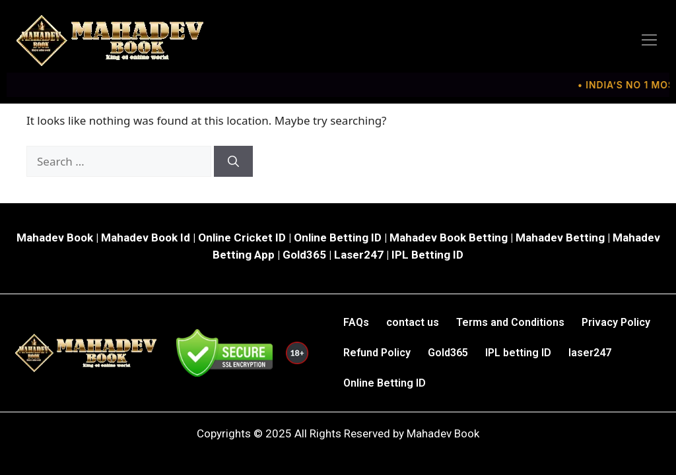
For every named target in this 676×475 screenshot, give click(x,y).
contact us (412, 322)
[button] (649, 40)
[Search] (233, 161)
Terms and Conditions (510, 322)
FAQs (356, 322)
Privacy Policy (616, 322)
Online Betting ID (384, 383)
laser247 (589, 352)
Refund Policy (377, 352)
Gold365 (448, 352)
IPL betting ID (518, 352)
